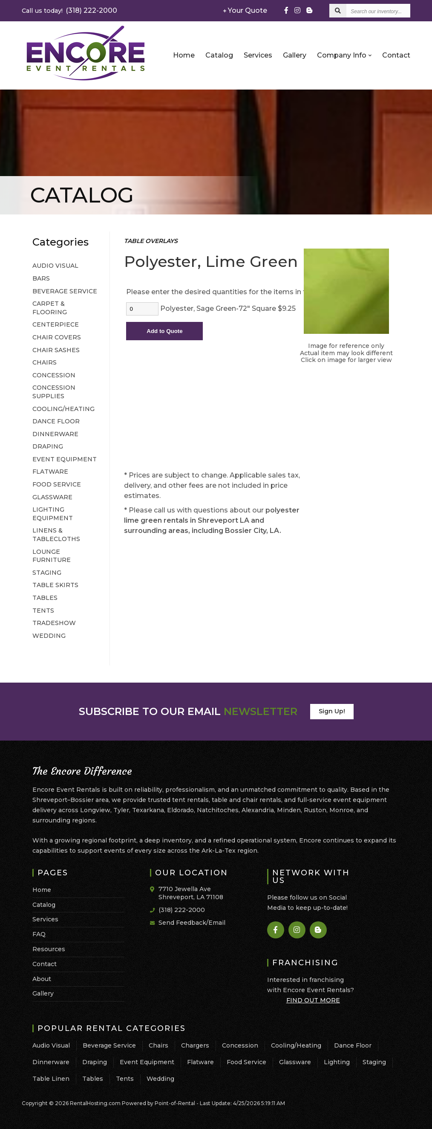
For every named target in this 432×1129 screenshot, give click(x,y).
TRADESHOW (54, 623)
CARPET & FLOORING (49, 308)
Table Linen (50, 1079)
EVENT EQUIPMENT (64, 459)
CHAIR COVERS (56, 337)
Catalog (219, 55)
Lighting (337, 1062)
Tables (92, 1079)
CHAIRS (44, 362)
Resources (48, 949)
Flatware (200, 1062)
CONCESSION (53, 375)
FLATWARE (50, 471)
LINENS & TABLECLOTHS (56, 535)
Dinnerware (50, 1062)
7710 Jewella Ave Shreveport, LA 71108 (190, 893)
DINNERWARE (55, 434)
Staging (374, 1062)
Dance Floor (353, 1045)
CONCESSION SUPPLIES (53, 392)
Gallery (294, 55)
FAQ (39, 934)
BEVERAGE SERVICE (64, 291)
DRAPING (47, 446)
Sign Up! (332, 711)
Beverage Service (109, 1045)
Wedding (160, 1079)
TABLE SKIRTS (55, 585)
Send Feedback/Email (191, 922)
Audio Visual (51, 1045)
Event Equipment (147, 1062)
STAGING (46, 572)
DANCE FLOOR (56, 421)
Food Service (246, 1062)
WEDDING (49, 636)
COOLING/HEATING (63, 409)
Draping (94, 1062)
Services (258, 55)
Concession (240, 1045)
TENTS (43, 610)
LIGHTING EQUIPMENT (52, 514)
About (41, 979)
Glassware (295, 1062)
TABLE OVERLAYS (151, 241)
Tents (125, 1079)
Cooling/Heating (296, 1045)
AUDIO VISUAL (55, 265)
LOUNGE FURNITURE (51, 556)
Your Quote (245, 10)
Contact (396, 55)
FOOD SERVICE (56, 484)
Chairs (158, 1045)
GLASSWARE (52, 497)
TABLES (45, 598)
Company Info (344, 55)
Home (184, 55)
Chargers (195, 1045)
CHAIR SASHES (56, 350)
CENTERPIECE (55, 324)
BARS (41, 278)
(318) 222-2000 (69, 10)
